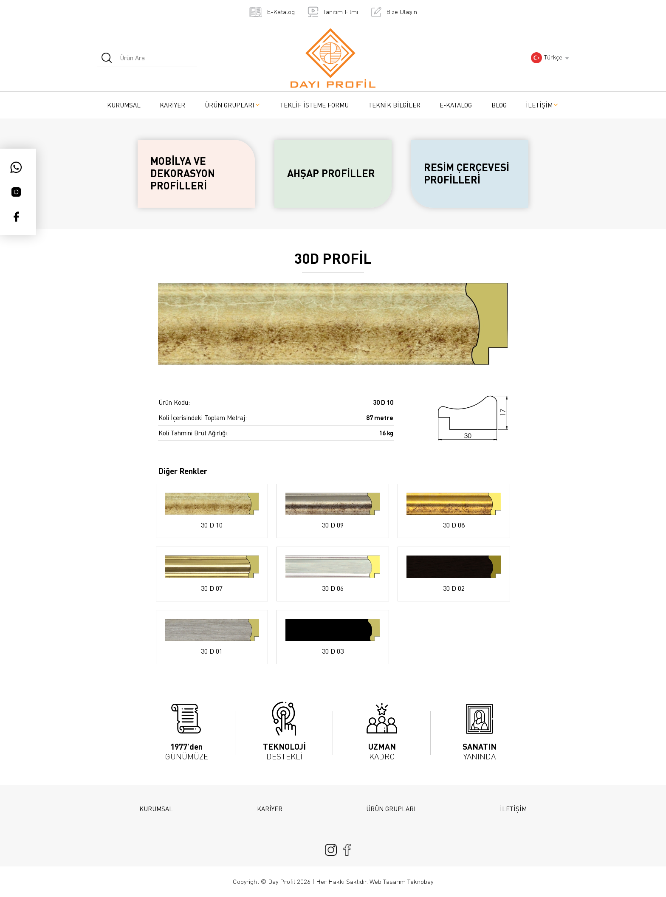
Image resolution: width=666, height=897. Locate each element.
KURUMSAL (124, 105)
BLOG (499, 105)
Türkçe (546, 57)
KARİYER (172, 105)
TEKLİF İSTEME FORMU (314, 105)
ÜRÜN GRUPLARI (233, 105)
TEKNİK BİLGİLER (394, 105)
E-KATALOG (456, 105)
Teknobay (420, 881)
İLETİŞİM (542, 105)
